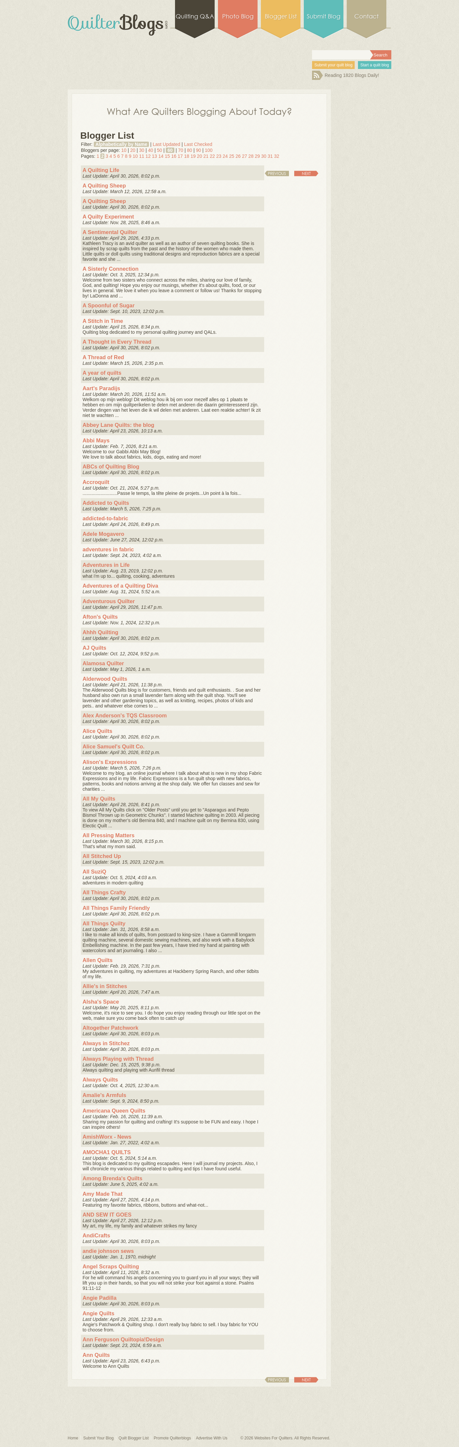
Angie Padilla (100, 1298)
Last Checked (198, 144)
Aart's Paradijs (101, 388)
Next (306, 173)
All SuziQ (94, 872)
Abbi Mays (96, 440)
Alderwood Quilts (105, 679)
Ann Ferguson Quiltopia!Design (123, 1339)
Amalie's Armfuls (104, 1095)
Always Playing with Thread (118, 1059)
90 (198, 150)
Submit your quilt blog (333, 65)
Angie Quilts (98, 1313)
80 (189, 150)
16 (173, 156)
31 (270, 156)
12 (148, 156)
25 (231, 156)
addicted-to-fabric (105, 518)
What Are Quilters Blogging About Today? (199, 111)
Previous (277, 173)
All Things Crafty (104, 892)
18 (186, 156)
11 (141, 156)
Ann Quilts (96, 1355)
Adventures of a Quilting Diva (120, 586)
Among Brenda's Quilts (112, 1178)
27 (244, 156)
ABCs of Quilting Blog (111, 466)
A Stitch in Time (103, 321)
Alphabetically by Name (121, 144)
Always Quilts (100, 1080)
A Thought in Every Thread (117, 342)
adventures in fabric (108, 549)
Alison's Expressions (110, 762)
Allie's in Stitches (105, 986)
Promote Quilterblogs (172, 1438)
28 (251, 156)
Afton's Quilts (100, 617)
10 (123, 150)
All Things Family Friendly (116, 908)
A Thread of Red (103, 357)
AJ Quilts (94, 648)
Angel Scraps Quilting (111, 1266)
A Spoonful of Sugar (109, 305)
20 (132, 150)
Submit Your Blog (98, 1438)
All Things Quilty (104, 923)
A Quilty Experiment (108, 217)
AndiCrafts (96, 1235)
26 (238, 156)
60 (170, 150)
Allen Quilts (98, 960)
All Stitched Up (102, 856)
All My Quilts (99, 799)
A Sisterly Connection (110, 269)
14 (161, 156)
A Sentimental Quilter (110, 232)
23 (219, 156)
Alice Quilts (97, 731)
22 (212, 156)
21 (206, 156)
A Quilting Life (101, 170)
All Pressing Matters (108, 835)
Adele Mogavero (103, 534)
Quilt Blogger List (134, 1438)
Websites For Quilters (273, 1438)
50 (159, 150)
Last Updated (166, 144)
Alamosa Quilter (103, 663)
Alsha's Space (101, 1002)
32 (276, 156)
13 (154, 156)
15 (167, 156)
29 (257, 156)
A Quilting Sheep (104, 186)
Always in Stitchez (106, 1043)
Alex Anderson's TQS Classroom (125, 715)
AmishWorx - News (107, 1137)
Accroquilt (96, 482)
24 (225, 156)
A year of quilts (102, 373)
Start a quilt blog (374, 65)
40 (150, 150)
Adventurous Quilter (109, 601)
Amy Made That (103, 1194)
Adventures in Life (106, 565)
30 (141, 150)
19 (193, 156)
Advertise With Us (211, 1438)
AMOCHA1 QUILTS (107, 1152)
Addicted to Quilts (106, 503)
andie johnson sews (108, 1251)
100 (208, 150)
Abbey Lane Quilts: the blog (118, 425)
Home (73, 1438)
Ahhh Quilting (100, 632)
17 (180, 156)
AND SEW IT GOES (107, 1215)
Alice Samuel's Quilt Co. (114, 746)
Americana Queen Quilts (114, 1111)
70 (180, 150)
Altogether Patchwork (110, 1028)
